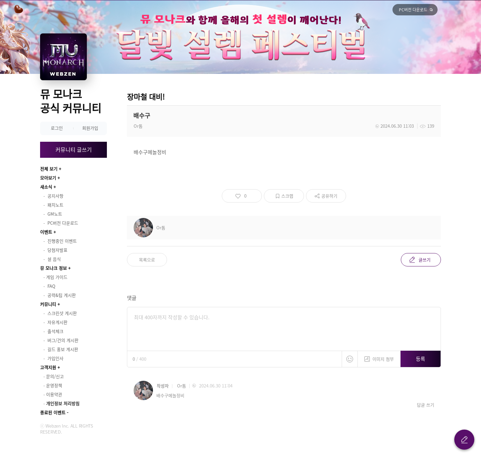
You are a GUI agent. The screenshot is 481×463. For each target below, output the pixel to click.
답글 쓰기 (425, 405)
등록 (420, 358)
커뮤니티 (48, 304)
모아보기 (48, 178)
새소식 (46, 187)
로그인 (57, 128)
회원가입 (90, 128)
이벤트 (46, 232)
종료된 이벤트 (52, 412)
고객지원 (48, 367)
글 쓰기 (464, 440)
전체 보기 (48, 168)
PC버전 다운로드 (413, 10)
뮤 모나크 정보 (53, 268)
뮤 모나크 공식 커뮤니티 (70, 101)
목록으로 (147, 259)
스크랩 (287, 196)
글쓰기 (425, 259)
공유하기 (329, 196)
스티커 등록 (350, 359)
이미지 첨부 (379, 356)
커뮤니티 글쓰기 (73, 149)
